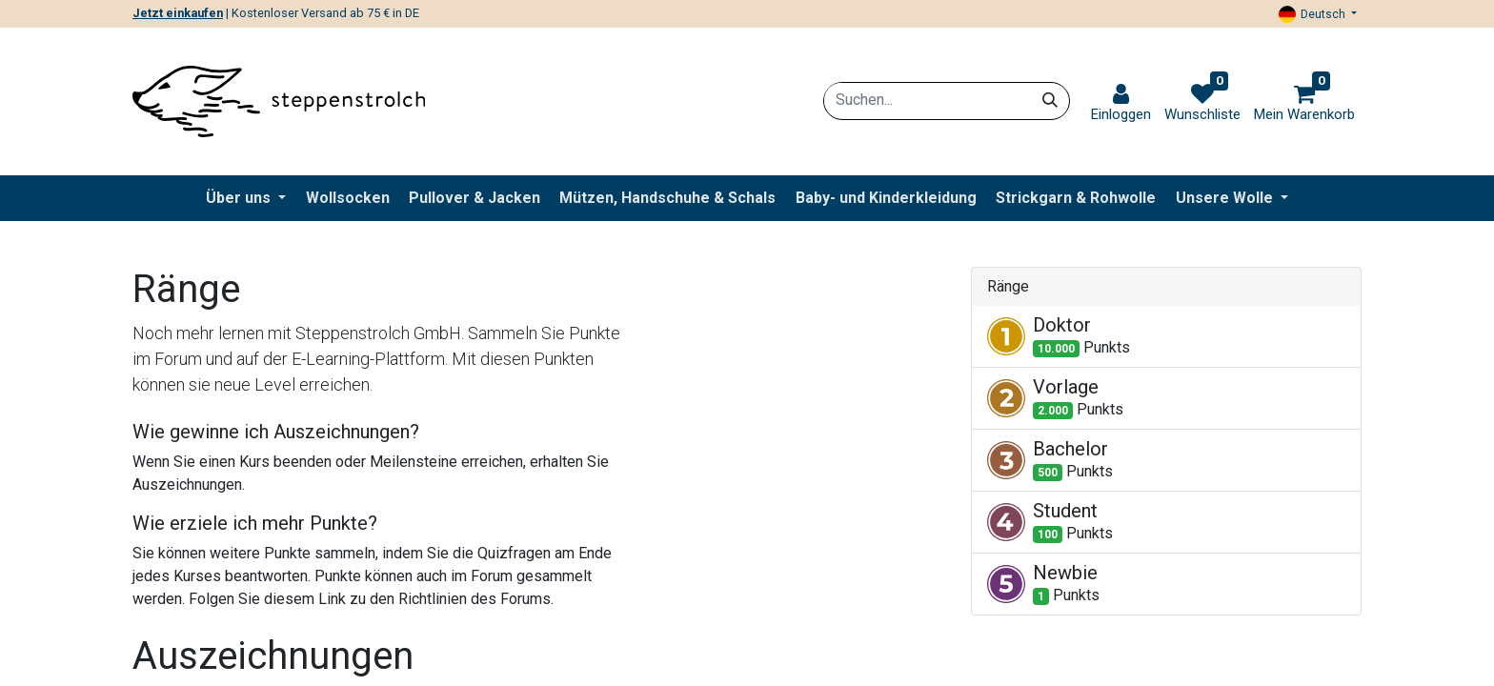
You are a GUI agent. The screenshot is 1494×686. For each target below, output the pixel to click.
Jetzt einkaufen (177, 13)
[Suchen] (1050, 100)
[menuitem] (347, 198)
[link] (1121, 103)
